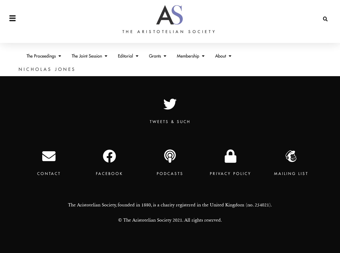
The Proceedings (44, 56)
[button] (325, 9)
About (223, 56)
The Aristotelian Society (169, 21)
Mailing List (291, 173)
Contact (49, 173)
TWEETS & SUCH (170, 121)
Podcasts (170, 173)
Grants (157, 56)
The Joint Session (89, 56)
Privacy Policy (230, 173)
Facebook (109, 173)
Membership (191, 56)
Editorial (128, 56)
